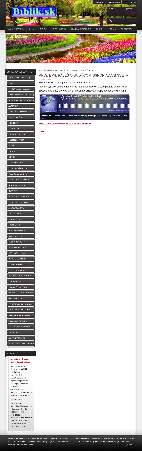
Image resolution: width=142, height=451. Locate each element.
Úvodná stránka (101, 2)
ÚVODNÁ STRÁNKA (45, 70)
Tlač (134, 2)
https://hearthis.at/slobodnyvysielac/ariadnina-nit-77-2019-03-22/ (65, 124)
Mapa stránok (115, 2)
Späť (42, 131)
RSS (126, 2)
